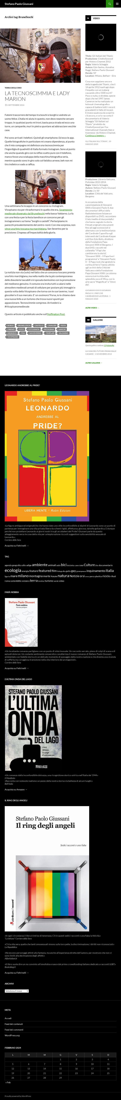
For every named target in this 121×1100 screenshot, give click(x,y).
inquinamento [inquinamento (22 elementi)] (95, 571)
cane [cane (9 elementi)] (77, 565)
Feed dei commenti (14, 1029)
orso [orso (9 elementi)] (87, 576)
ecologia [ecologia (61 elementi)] (13, 570)
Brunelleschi (24, 325)
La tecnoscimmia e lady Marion (37, 96)
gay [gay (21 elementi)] (73, 571)
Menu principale (117, 4)
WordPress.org (12, 1035)
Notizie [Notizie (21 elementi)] (74, 576)
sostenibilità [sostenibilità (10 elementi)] (15, 581)
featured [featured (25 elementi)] (45, 571)
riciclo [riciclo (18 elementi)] (106, 576)
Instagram (49, 329)
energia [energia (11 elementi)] (25, 571)
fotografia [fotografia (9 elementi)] (61, 571)
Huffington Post (56, 314)
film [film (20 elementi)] (54, 571)
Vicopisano (12, 337)
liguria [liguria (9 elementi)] (7, 576)
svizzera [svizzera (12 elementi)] (25, 581)
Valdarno (63, 333)
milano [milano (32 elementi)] (23, 576)
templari (50, 333)
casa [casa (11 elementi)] (81, 565)
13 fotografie (109, 345)
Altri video (92, 308)
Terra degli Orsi (13, 88)
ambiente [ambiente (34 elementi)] (40, 564)
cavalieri (52, 325)
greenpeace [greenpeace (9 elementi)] (81, 571)
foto (21, 329)
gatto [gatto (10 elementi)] (68, 571)
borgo (10, 325)
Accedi (8, 1018)
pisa (23, 333)
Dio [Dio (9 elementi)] (96, 565)
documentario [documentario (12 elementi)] (106, 565)
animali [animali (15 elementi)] (52, 565)
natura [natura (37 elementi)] (63, 575)
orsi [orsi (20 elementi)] (82, 576)
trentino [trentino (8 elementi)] (41, 581)
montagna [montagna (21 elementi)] (36, 576)
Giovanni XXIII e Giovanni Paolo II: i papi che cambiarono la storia (98, 293)
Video (96, 18)
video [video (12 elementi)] (61, 581)
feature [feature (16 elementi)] (33, 571)
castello (39, 325)
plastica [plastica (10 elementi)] (98, 576)
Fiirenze (11, 329)
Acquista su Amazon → (16, 789)
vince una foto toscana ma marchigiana (25, 228)
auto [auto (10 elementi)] (58, 565)
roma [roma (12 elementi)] (7, 581)
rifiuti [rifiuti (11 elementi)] (113, 576)
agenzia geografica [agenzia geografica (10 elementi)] (13, 565)
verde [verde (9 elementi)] (56, 581)
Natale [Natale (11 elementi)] (54, 576)
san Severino (35, 333)
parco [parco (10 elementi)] (92, 576)
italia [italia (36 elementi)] (110, 570)
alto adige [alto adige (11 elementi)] (27, 565)
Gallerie (98, 320)
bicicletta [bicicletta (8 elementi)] (70, 565)
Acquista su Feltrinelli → (17, 545)
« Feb (8, 1082)
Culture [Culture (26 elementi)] (89, 565)
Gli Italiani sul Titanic (96, 141)
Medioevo (12, 333)
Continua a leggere (95, 135)
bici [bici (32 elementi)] (64, 564)
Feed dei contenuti (14, 1024)
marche (62, 329)
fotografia (34, 329)
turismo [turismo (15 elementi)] (49, 580)
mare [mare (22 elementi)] (13, 576)
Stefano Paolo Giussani (19, 4)
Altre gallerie (93, 363)
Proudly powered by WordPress (18, 1096)
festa (63, 325)
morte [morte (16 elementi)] (46, 576)
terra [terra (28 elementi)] (34, 580)
